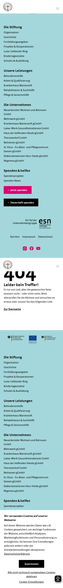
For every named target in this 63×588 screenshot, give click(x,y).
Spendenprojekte (14, 176)
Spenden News (12, 180)
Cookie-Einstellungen (31, 582)
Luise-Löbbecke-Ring (16, 51)
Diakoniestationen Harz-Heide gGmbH (26, 156)
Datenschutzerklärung (17, 554)
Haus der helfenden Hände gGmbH (23, 133)
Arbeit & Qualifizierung (17, 80)
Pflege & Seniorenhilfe (16, 95)
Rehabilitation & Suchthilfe (19, 90)
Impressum (28, 236)
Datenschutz (45, 236)
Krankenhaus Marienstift (18, 85)
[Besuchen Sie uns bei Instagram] (25, 248)
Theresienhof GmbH (15, 137)
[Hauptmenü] (58, 8)
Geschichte (10, 37)
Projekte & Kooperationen (19, 46)
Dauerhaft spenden (20, 202)
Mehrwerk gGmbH (14, 119)
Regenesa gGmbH (14, 160)
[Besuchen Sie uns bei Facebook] (32, 248)
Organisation (11, 32)
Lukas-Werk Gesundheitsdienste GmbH (26, 128)
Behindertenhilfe (13, 76)
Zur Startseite (12, 309)
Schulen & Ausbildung (16, 60)
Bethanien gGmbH (14, 142)
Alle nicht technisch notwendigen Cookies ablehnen (31, 574)
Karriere (14, 236)
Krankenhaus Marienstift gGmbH (22, 123)
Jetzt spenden (17, 190)
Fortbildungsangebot (16, 42)
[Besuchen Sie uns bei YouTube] (38, 248)
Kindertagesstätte (14, 56)
